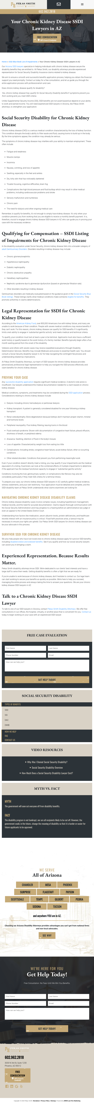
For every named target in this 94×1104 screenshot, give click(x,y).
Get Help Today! (47, 680)
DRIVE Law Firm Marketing (72, 1101)
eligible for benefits (75, 297)
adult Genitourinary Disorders (14, 249)
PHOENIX (67, 885)
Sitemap (53, 1101)
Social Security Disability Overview (47, 767)
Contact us (86, 612)
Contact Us (10, 740)
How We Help (10, 731)
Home (4, 62)
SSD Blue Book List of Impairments (23, 62)
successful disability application (19, 382)
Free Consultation (47, 38)
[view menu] (82, 4)
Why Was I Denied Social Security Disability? (47, 762)
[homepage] (23, 5)
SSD (6, 710)
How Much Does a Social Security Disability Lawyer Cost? (47, 773)
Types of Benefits (13, 704)
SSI (6, 715)
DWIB (7, 725)
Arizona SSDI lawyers (14, 66)
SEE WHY (47, 935)
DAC (6, 720)
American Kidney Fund (26, 323)
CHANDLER (27, 885)
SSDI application (75, 393)
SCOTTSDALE (17, 899)
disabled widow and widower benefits (26, 542)
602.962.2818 (47, 11)
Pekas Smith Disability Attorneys (61, 609)
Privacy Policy (45, 1101)
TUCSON (57, 906)
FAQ (6, 735)
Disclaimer (36, 1101)
